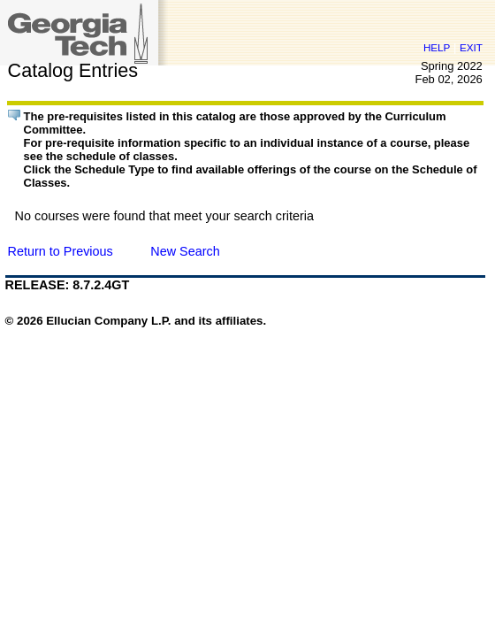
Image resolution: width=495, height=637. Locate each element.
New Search (184, 251)
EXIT (471, 47)
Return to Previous (60, 251)
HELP (436, 47)
